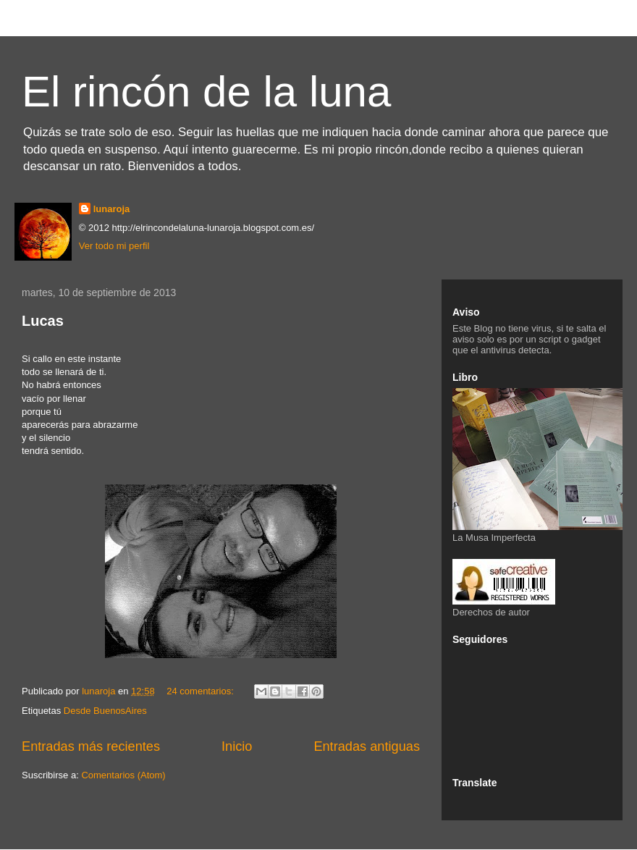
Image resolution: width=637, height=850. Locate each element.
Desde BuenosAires (105, 710)
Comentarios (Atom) (123, 775)
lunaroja (111, 208)
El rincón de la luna (206, 91)
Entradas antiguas (366, 746)
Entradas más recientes (91, 746)
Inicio (237, 746)
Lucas (43, 321)
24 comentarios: (201, 691)
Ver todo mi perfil (114, 245)
